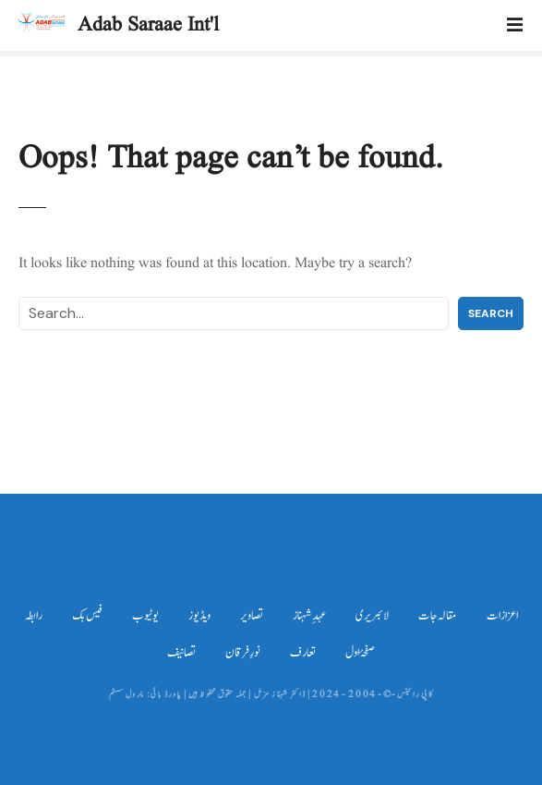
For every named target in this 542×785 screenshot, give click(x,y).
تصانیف (181, 653)
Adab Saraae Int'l (148, 25)
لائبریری (372, 616)
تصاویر (251, 616)
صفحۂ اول (360, 653)
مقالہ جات (437, 616)
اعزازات (502, 616)
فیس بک (87, 616)
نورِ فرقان (242, 653)
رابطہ (33, 616)
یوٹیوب (145, 616)
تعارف (303, 653)
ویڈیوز (199, 616)
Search (490, 313)
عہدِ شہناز (309, 616)
